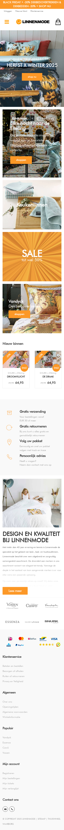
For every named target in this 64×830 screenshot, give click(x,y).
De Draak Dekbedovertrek (48, 377)
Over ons (7, 701)
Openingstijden (10, 706)
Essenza (7, 742)
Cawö (6, 747)
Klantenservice (37, 11)
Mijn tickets (8, 783)
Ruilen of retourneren (14, 676)
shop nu (32, 76)
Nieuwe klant (21, 11)
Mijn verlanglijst (11, 788)
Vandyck (7, 737)
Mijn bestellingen (11, 778)
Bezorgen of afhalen (13, 671)
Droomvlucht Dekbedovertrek (16, 377)
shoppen (21, 160)
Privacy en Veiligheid (13, 681)
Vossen (6, 752)
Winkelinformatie (11, 717)
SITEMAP (41, 819)
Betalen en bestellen (13, 666)
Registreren (8, 773)
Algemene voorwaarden (15, 712)
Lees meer (15, 591)
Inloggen (8, 11)
